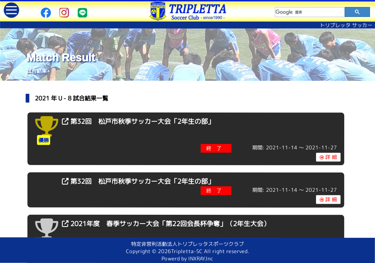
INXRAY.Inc (200, 258)
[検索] (309, 12)
